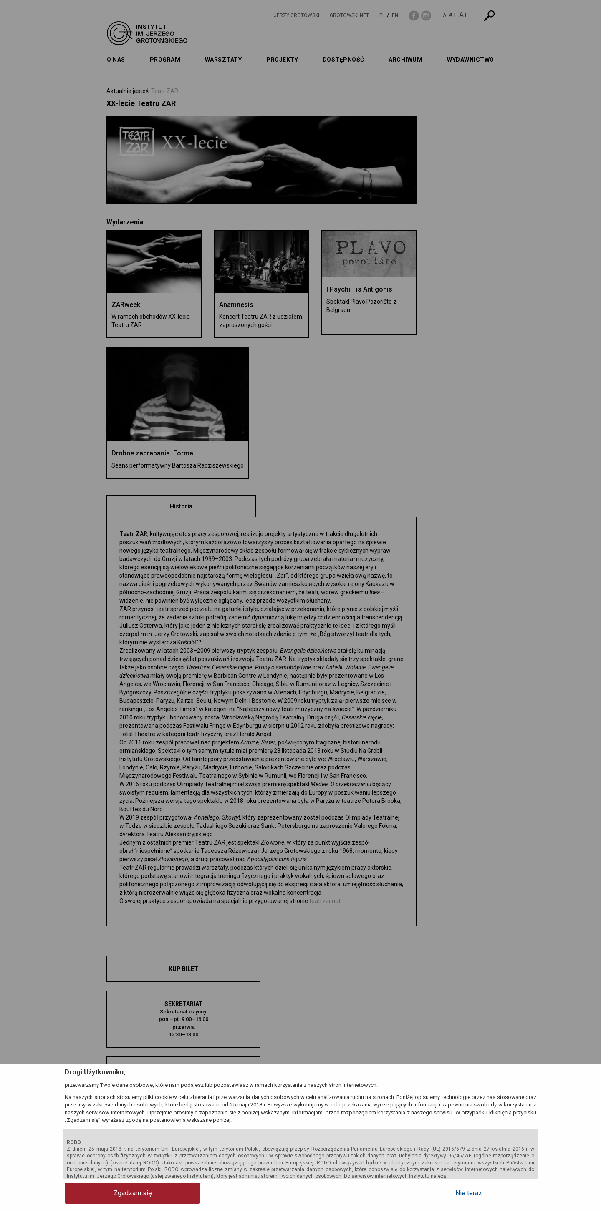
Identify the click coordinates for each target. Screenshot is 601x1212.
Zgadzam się (98, 1193)
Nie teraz (503, 1193)
